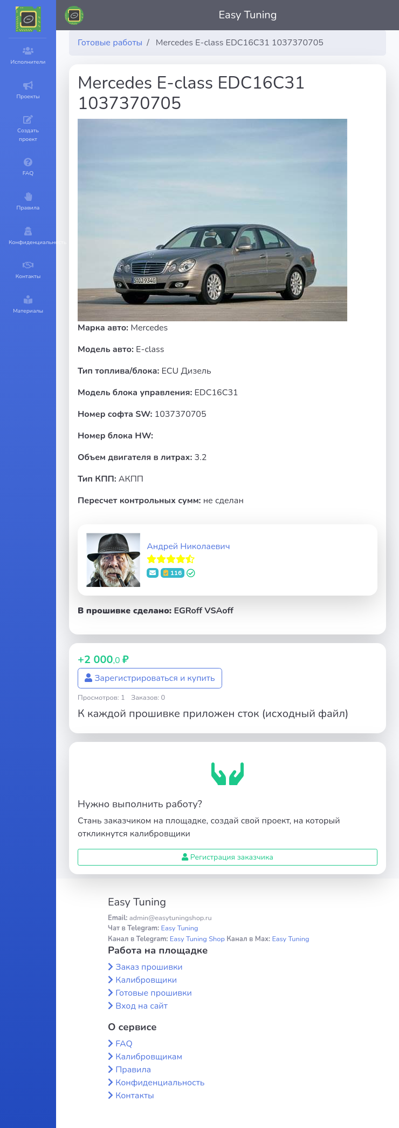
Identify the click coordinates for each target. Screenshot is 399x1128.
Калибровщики (146, 980)
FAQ (124, 1044)
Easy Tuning (248, 15)
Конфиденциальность (159, 1083)
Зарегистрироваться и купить (150, 678)
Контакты (134, 1096)
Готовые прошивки (153, 993)
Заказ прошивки (149, 967)
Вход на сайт (141, 1006)
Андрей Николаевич (188, 546)
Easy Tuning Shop (197, 939)
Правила (133, 1070)
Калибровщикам (148, 1057)
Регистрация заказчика (227, 857)
